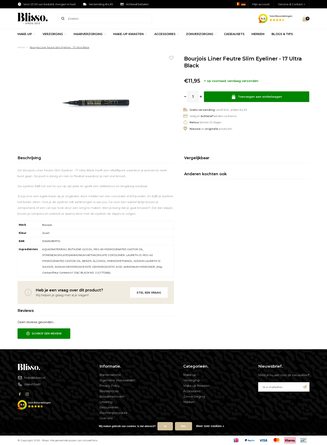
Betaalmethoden (112, 396)
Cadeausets (234, 34)
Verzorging (55, 34)
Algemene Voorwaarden (117, 380)
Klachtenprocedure (113, 413)
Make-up (26, 34)
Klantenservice (110, 375)
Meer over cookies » (210, 426)
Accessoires (166, 34)
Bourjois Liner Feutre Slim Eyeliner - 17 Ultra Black (59, 47)
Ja (165, 426)
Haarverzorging (90, 34)
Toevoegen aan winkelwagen (256, 97)
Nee (183, 426)
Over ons (106, 418)
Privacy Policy (109, 386)
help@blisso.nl (31, 377)
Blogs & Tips (282, 34)
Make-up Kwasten (130, 34)
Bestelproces (109, 391)
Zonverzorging (201, 34)
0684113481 (29, 384)
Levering (105, 402)
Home (21, 47)
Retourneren (108, 407)
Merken (258, 34)
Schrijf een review (44, 334)
